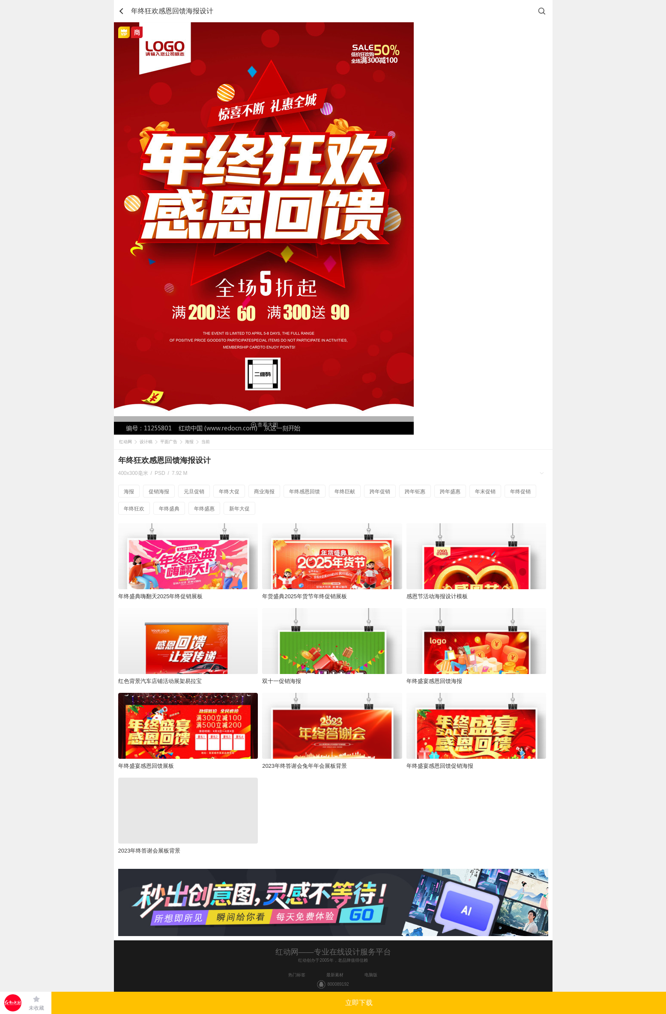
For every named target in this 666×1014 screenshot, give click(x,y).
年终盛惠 (204, 509)
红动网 (125, 441)
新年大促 (239, 509)
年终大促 (229, 492)
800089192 (338, 984)
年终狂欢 (134, 509)
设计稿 (146, 441)
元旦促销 (194, 492)
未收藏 (36, 1008)
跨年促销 (380, 492)
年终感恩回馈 (304, 492)
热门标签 (296, 974)
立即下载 (359, 1002)
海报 (189, 441)
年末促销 (485, 492)
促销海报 (159, 492)
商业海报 (264, 492)
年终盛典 (169, 509)
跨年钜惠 (415, 492)
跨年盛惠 (450, 492)
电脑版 (370, 974)
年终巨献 (344, 492)
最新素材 (334, 974)
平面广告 (168, 441)
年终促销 (520, 492)
